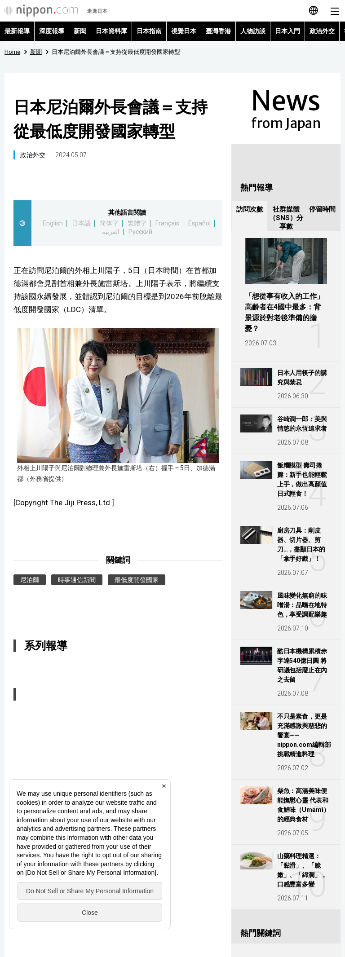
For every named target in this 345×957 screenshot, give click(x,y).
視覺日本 (183, 31)
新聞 (80, 31)
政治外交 (322, 31)
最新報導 (17, 31)
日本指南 (149, 31)
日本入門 (287, 31)
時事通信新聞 (77, 579)
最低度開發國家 (137, 579)
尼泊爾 (29, 579)
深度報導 (51, 31)
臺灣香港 (218, 31)
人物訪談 (252, 31)
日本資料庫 (111, 31)
